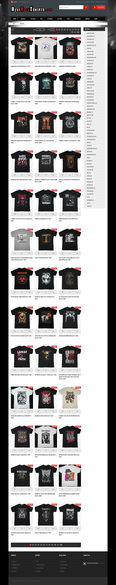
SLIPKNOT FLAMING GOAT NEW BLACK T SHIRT (69, 141)
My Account (79, 2)
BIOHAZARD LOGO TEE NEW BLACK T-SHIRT (21, 494)
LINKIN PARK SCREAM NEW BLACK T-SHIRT (20, 66)
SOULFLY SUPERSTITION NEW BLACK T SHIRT (21, 336)
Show (48, 29)
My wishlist (63, 568)
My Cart (93, 2)
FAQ (38, 561)
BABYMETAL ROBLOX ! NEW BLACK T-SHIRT (20, 455)
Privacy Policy (40, 568)
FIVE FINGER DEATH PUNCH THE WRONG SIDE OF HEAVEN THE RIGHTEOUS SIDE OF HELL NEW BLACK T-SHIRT (70, 377)
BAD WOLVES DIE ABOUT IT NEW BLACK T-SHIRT (46, 375)
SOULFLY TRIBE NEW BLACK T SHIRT (43, 533)
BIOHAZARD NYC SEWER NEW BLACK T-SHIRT (21, 297)
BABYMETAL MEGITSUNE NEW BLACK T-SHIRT (21, 180)
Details (29, 62)
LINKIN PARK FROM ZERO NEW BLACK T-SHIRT (21, 375)
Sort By (34, 29)
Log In (103, 2)
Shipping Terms (16, 564)
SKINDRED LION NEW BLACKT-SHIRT (43, 219)
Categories (22, 23)
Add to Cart (14, 62)
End (78, 32)
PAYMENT (14, 568)
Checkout (98, 2)
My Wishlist (86, 2)
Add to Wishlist (69, 62)
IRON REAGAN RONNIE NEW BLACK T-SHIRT (68, 336)
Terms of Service (40, 564)
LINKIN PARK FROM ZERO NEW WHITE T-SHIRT (45, 66)
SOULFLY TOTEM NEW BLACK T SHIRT (43, 258)
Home (14, 23)
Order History (64, 564)
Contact (38, 571)
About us (14, 561)
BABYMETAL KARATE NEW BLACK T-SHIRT (44, 416)
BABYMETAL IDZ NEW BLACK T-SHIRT (67, 66)
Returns (14, 571)
